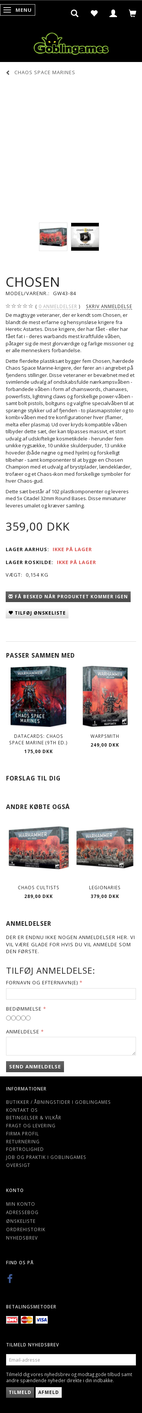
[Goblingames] (71, 42)
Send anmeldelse (35, 1066)
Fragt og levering (31, 1125)
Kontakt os (22, 1110)
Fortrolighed (25, 1149)
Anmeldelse (22, 1031)
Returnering (23, 1141)
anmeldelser (58, 306)
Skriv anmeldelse (109, 306)
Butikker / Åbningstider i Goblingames (58, 1102)
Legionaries (105, 887)
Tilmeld (20, 1392)
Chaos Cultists (38, 887)
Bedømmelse (24, 1008)
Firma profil (22, 1133)
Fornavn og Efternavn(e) (42, 982)
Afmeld (48, 1392)
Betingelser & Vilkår (33, 1117)
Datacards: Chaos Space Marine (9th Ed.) (38, 739)
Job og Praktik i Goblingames (46, 1157)
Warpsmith (105, 736)
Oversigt (18, 1165)
